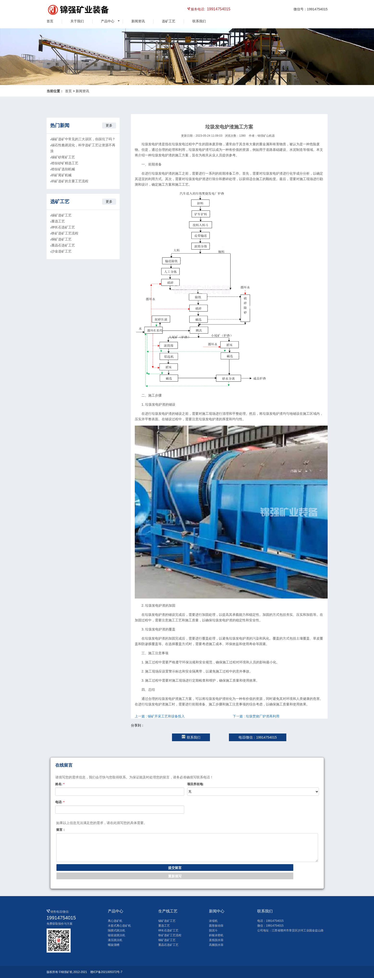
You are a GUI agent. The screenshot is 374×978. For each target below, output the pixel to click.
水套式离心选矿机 (119, 925)
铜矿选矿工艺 (61, 239)
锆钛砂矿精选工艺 (64, 163)
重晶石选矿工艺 (63, 245)
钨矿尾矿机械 (61, 175)
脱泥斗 (213, 930)
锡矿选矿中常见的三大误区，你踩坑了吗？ (83, 139)
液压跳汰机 (115, 940)
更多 (109, 125)
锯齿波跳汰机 (116, 935)
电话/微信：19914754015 (258, 737)
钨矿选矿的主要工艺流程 (69, 181)
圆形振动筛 (216, 925)
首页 (50, 21)
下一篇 (256, 716)
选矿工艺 (168, 21)
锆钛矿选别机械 (63, 169)
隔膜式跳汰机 (116, 930)
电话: (60, 802)
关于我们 (77, 21)
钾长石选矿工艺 (63, 227)
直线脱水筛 (216, 940)
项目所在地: (195, 784)
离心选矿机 (115, 921)
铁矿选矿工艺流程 (64, 233)
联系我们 (199, 21)
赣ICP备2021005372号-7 (106, 972)
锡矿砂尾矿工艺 (63, 157)
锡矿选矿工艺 (61, 215)
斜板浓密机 (216, 935)
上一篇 (160, 716)
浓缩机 (213, 921)
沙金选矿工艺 (61, 251)
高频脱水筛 (216, 945)
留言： (61, 829)
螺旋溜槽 (113, 945)
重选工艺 (58, 221)
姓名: (60, 784)
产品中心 (107, 21)
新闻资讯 (138, 21)
